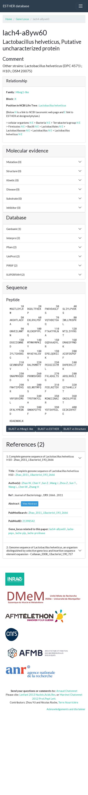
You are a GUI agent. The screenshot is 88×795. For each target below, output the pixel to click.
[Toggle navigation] (80, 6)
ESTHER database (16, 6)
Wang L (12, 486)
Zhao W (26, 483)
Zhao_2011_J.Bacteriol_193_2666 (35, 474)
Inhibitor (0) (13, 207)
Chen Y (36, 483)
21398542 (28, 520)
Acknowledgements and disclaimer (66, 709)
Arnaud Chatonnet (66, 690)
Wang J (54, 483)
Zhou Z (64, 483)
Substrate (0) (14, 198)
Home (8, 19)
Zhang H (34, 486)
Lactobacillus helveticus (52, 105)
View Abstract (30, 503)
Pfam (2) (11, 247)
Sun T (72, 483)
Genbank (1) (13, 228)
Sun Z (45, 483)
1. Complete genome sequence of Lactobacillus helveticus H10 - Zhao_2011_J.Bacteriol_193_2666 (40, 458)
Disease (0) (12, 189)
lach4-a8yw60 (57, 529)
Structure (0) (13, 171)
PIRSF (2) (11, 265)
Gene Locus (22, 19)
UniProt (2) (13, 256)
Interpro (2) (13, 238)
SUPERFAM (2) (15, 274)
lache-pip (20, 533)
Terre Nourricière (68, 702)
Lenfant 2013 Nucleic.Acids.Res (37, 694)
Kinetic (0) (12, 180)
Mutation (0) (13, 162)
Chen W (23, 486)
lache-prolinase (36, 533)
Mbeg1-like (22, 92)
